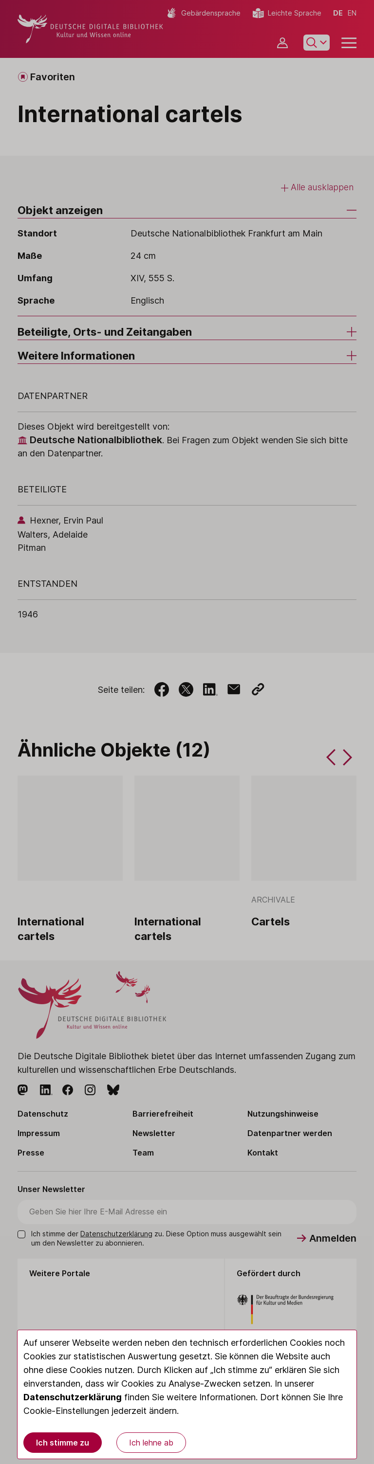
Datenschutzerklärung (72, 1397)
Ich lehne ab (151, 1442)
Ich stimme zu (62, 1442)
